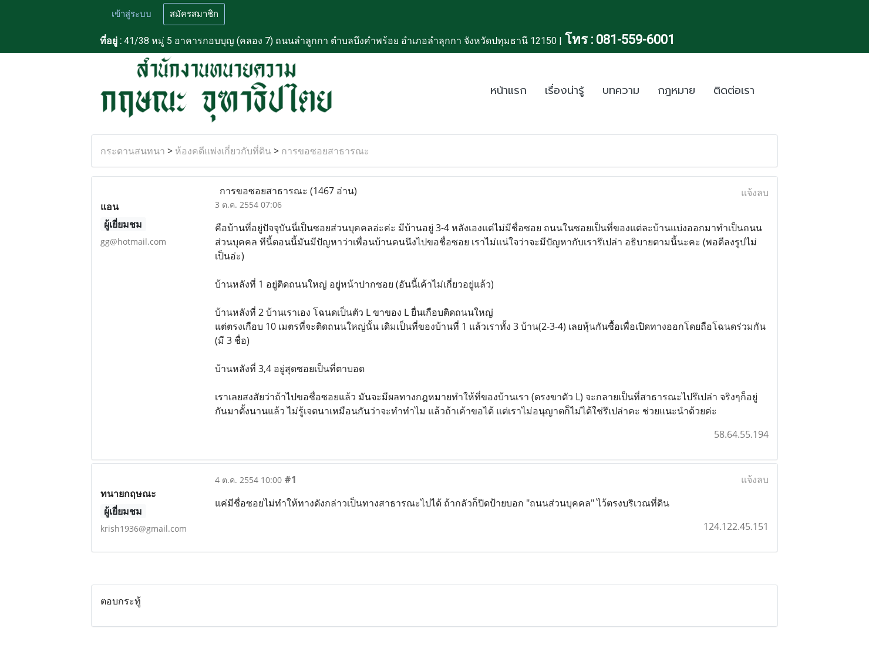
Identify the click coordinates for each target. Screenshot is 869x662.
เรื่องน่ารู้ (564, 90)
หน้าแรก (508, 90)
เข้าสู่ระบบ (131, 14)
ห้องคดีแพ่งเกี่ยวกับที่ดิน (223, 150)
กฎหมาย (676, 90)
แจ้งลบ (755, 192)
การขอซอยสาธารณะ (325, 150)
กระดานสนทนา (132, 150)
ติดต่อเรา (734, 90)
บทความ (620, 90)
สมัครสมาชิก (194, 14)
